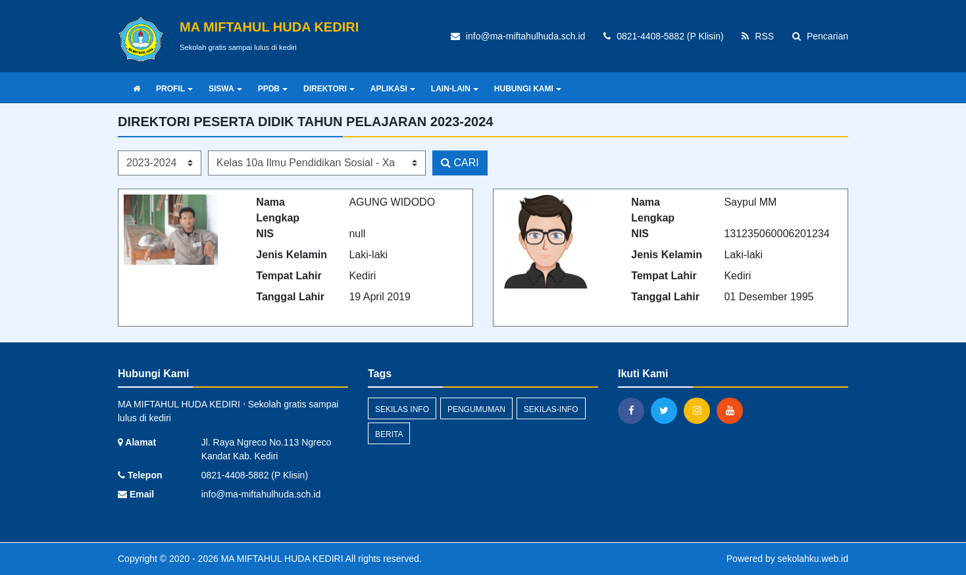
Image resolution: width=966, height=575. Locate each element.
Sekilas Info (402, 409)
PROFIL (174, 88)
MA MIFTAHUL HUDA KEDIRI (280, 558)
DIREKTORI (329, 88)
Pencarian (820, 36)
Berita (389, 434)
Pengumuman (476, 409)
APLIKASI (392, 88)
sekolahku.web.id (813, 558)
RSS (758, 36)
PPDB (273, 88)
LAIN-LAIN (454, 88)
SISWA (225, 88)
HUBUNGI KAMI (527, 88)
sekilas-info (551, 409)
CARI (460, 162)
